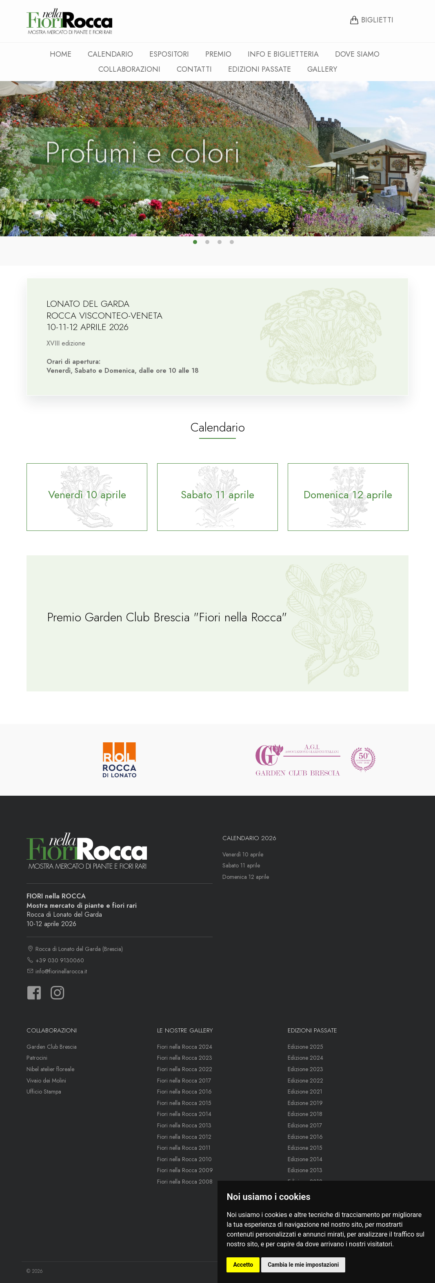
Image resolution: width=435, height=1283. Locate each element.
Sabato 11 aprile (241, 865)
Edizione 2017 (305, 1125)
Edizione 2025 (305, 1047)
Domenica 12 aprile (245, 877)
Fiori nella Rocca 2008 (185, 1181)
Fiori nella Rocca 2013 (184, 1125)
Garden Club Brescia (52, 1047)
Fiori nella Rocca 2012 (184, 1137)
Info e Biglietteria (283, 54)
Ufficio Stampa (44, 1091)
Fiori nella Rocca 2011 (184, 1148)
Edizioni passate (259, 69)
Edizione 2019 (305, 1103)
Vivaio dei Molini (46, 1080)
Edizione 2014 (305, 1159)
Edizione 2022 (305, 1080)
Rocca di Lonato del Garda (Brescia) (75, 949)
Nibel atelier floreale (50, 1069)
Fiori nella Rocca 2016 (184, 1091)
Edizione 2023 (305, 1069)
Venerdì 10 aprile (242, 854)
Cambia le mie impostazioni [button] (303, 1264)
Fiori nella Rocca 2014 (184, 1114)
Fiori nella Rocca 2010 (184, 1159)
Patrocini (37, 1058)
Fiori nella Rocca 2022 (184, 1069)
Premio (218, 54)
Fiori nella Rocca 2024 (184, 1047)
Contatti (194, 69)
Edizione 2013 (305, 1170)
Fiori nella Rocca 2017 (184, 1080)
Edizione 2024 (305, 1058)
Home (60, 54)
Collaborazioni (129, 69)
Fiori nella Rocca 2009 (185, 1170)
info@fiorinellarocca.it (57, 971)
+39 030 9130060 (55, 960)
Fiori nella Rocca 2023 (184, 1058)
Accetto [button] (243, 1264)
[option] (217, 158)
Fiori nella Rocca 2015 (184, 1103)
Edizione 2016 (305, 1137)
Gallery (322, 69)
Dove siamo (357, 54)
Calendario (110, 54)
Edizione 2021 (305, 1091)
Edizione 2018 (305, 1114)
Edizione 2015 (305, 1148)
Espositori (169, 54)
